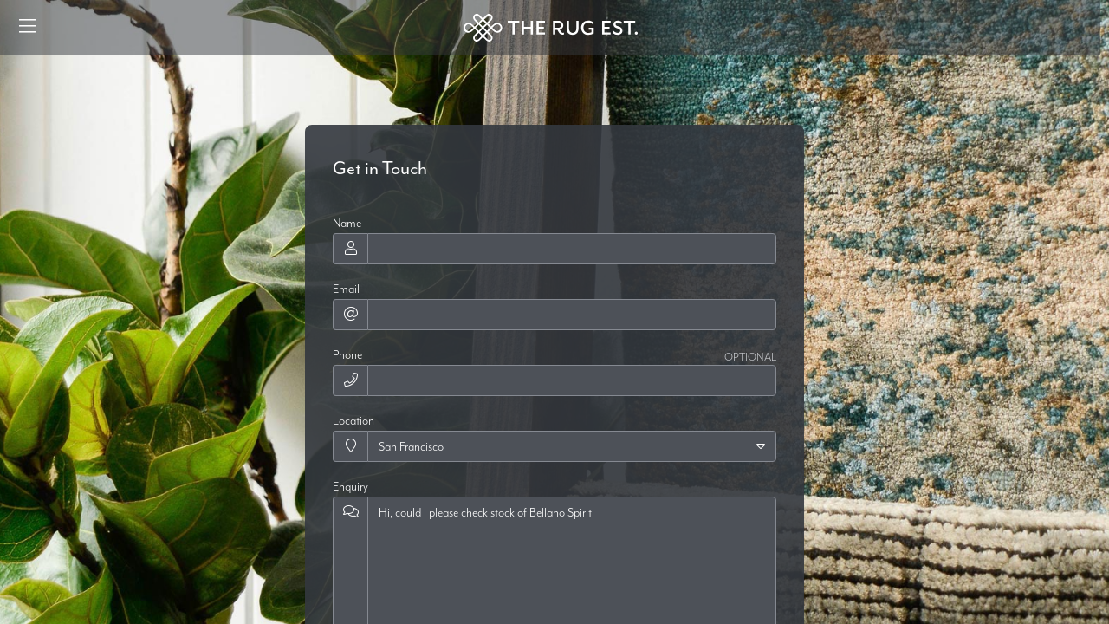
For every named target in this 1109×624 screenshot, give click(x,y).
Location (353, 420)
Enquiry (350, 486)
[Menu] (27, 27)
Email (346, 288)
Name (347, 223)
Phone (347, 354)
